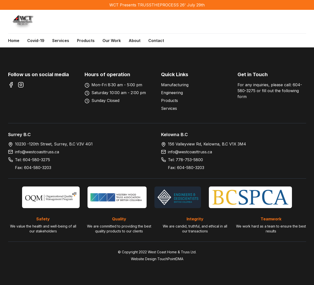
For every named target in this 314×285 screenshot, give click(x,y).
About (134, 40)
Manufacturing (174, 84)
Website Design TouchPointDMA (157, 259)
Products (86, 40)
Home (13, 40)
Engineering (172, 92)
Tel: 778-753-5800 (185, 159)
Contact (156, 40)
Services (60, 40)
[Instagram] (21, 85)
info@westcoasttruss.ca (37, 151)
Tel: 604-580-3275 (32, 159)
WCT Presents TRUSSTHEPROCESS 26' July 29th (157, 4)
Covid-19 (35, 40)
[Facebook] (11, 85)
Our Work (111, 40)
